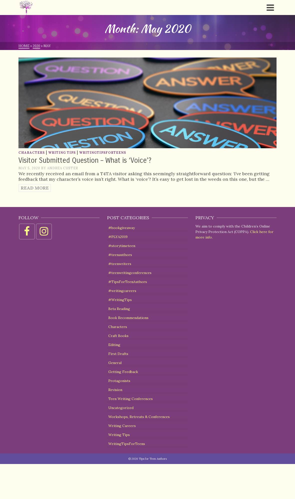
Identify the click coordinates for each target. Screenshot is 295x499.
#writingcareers (122, 290)
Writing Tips (62, 152)
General (115, 362)
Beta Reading (119, 308)
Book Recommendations (128, 318)
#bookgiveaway (121, 228)
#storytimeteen (121, 246)
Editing (114, 344)
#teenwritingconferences (129, 272)
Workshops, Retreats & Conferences (139, 416)
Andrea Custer (62, 168)
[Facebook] (27, 232)
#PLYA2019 (118, 236)
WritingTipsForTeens (102, 152)
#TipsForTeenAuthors (127, 282)
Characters (31, 152)
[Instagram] (44, 232)
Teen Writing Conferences (130, 398)
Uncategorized (121, 408)
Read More (35, 188)
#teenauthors (120, 254)
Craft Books (118, 336)
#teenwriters (119, 264)
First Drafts (118, 354)
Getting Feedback (123, 372)
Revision (115, 390)
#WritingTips (120, 300)
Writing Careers (122, 426)
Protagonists (119, 380)
